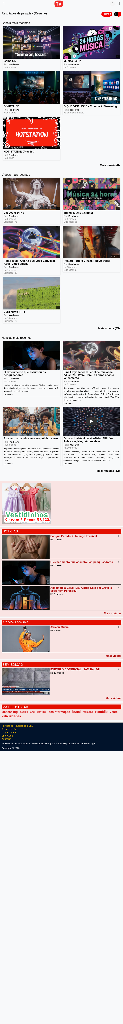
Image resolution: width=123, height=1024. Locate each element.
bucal (76, 712)
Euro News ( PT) (14, 311)
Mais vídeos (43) (109, 328)
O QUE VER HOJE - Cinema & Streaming (90, 106)
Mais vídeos (113, 655)
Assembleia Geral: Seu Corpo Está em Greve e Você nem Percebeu (81, 589)
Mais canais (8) (110, 165)
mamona (88, 711)
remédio (101, 712)
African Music (59, 627)
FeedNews (14, 64)
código (24, 711)
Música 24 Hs (72, 61)
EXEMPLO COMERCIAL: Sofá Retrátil (75, 669)
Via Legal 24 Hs (14, 212)
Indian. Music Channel (78, 212)
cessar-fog (10, 712)
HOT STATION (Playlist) (19, 151)
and (32, 711)
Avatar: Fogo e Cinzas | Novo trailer (86, 260)
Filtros (107, 13)
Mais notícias (112, 613)
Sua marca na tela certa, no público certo (31, 438)
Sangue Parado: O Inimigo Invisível (73, 536)
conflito (41, 711)
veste (114, 712)
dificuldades (11, 716)
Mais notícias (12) (108, 470)
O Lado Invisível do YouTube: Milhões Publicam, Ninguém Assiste (88, 440)
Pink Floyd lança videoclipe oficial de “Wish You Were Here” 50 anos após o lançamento (88, 375)
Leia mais (8, 394)
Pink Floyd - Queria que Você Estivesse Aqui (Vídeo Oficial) (29, 262)
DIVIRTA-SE (11, 106)
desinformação (59, 712)
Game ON (10, 61)
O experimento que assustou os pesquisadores (25, 374)
